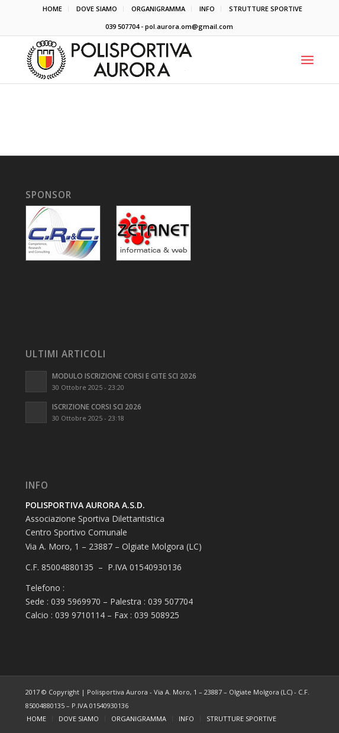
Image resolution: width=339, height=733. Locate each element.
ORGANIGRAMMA (158, 8)
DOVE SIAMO (96, 8)
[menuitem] (53, 9)
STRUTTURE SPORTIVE (265, 8)
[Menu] (307, 60)
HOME (52, 8)
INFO (207, 8)
